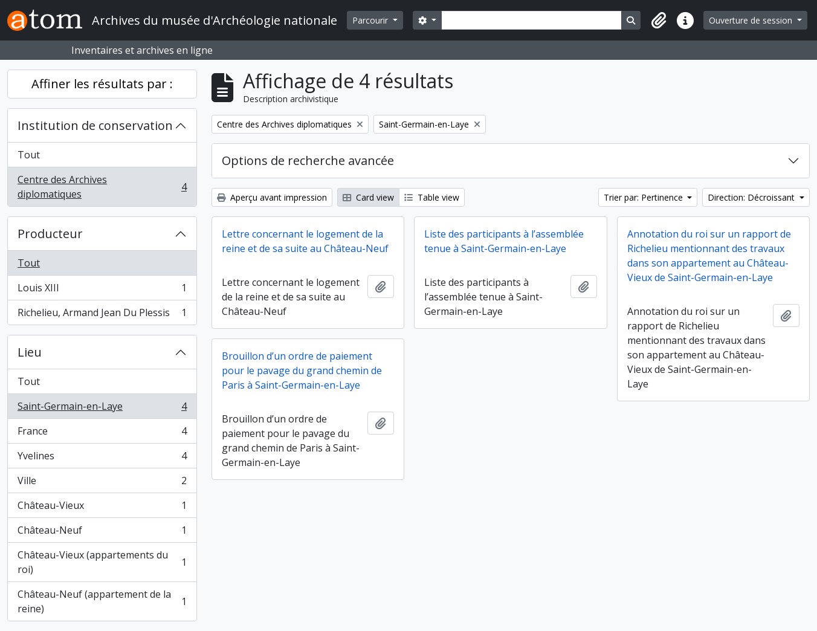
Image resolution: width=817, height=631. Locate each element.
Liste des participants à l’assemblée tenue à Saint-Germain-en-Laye (504, 241)
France (102, 434)
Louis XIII (102, 290)
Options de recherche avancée (308, 160)
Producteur (50, 233)
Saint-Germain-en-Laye (102, 409)
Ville (102, 483)
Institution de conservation (95, 125)
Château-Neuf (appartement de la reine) (102, 601)
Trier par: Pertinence (644, 197)
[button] (658, 20)
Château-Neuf (102, 533)
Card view (368, 197)
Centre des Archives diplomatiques (102, 187)
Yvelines (102, 458)
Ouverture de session (752, 20)
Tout (29, 154)
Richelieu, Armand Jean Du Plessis (102, 315)
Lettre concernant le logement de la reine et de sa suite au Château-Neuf (305, 241)
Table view (431, 197)
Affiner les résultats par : (102, 84)
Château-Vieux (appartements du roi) (102, 562)
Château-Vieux (102, 508)
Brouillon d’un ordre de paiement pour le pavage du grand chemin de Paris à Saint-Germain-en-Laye (302, 370)
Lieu (30, 352)
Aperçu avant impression (272, 197)
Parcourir (371, 20)
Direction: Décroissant (752, 197)
